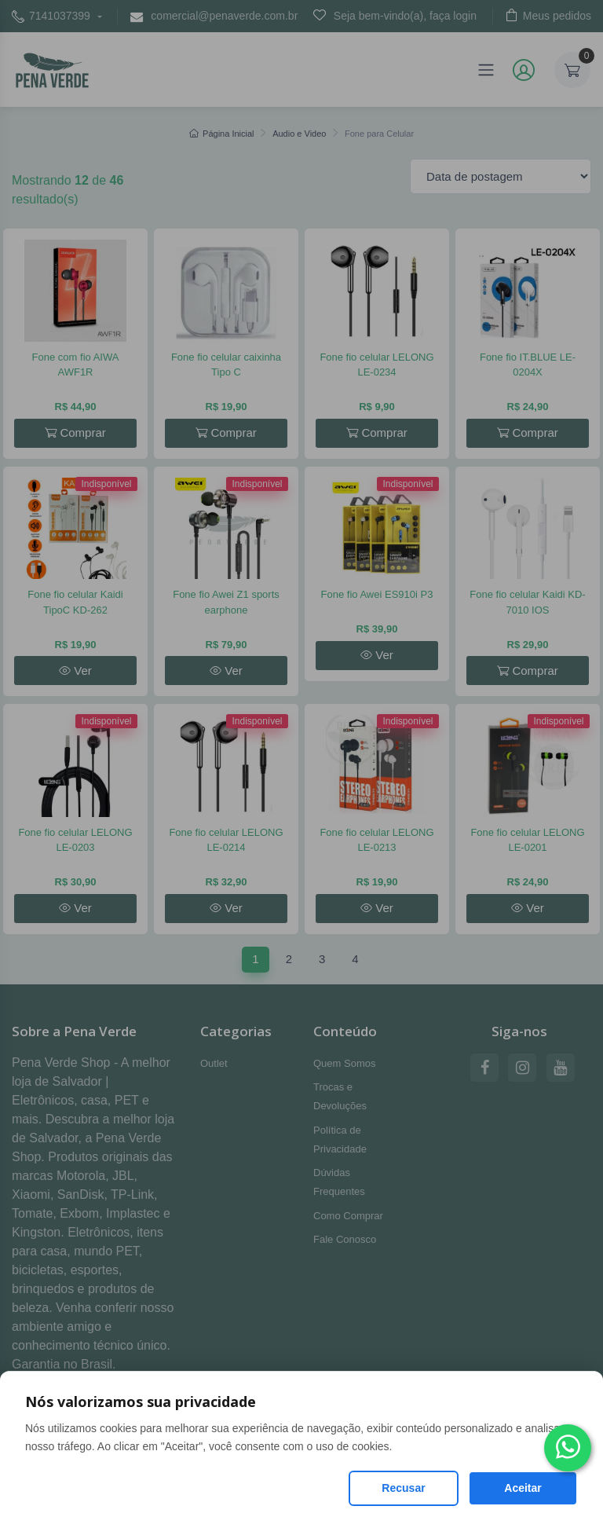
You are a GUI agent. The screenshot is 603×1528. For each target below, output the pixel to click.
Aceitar (522, 1488)
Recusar (403, 1488)
